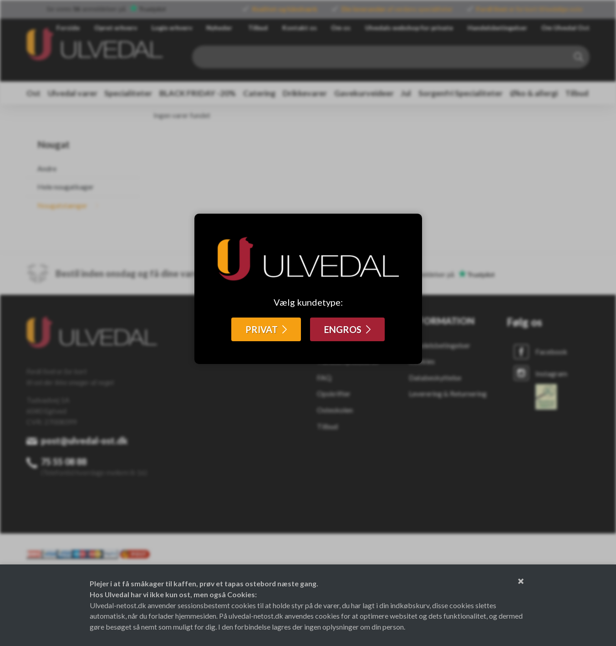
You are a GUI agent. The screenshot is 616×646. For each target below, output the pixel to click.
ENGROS (342, 329)
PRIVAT (261, 329)
